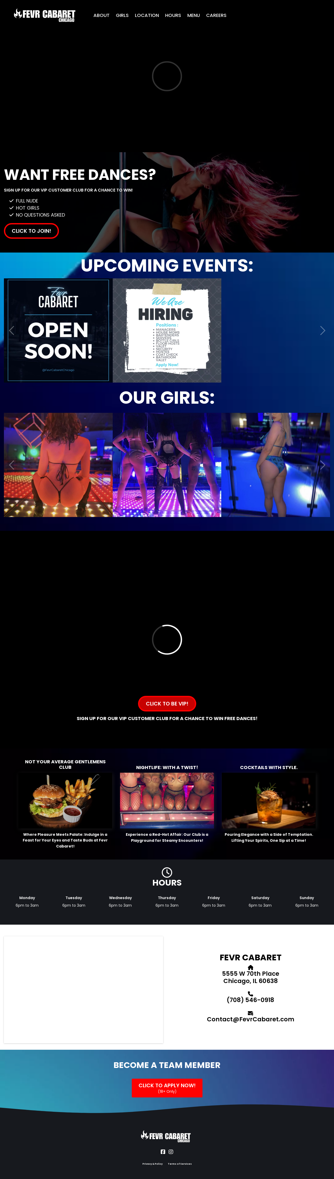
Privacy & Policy (152, 1164)
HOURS (173, 15)
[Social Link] (163, 1152)
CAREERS (216, 15)
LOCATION (147, 15)
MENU (193, 15)
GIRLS (122, 15)
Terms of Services (180, 1164)
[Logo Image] (45, 15)
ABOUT (101, 15)
